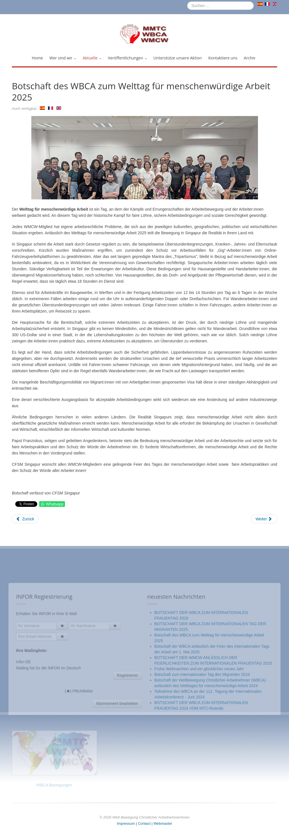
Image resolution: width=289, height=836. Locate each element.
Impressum (126, 823)
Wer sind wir (62, 58)
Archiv (249, 58)
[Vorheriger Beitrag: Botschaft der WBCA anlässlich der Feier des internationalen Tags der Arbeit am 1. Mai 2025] (25, 518)
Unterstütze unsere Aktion (178, 58)
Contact (144, 823)
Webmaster (163, 823)
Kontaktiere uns (222, 58)
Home (37, 58)
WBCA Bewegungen (54, 785)
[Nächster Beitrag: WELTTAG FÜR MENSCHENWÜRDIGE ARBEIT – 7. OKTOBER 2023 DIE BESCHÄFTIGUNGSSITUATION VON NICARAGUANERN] (264, 518)
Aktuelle (92, 58)
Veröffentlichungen (127, 58)
